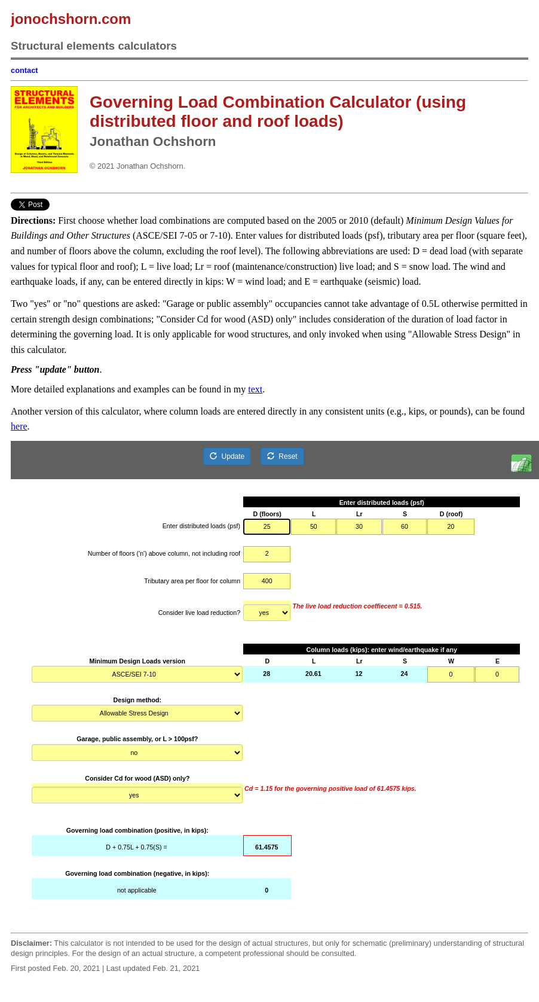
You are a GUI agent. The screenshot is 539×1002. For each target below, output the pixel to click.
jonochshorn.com (71, 19)
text (255, 389)
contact (24, 70)
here (19, 426)
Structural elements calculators (94, 45)
